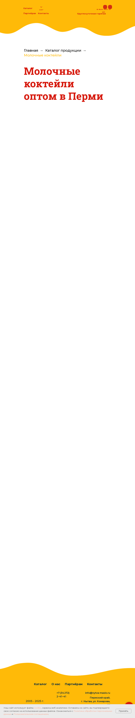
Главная (31, 50)
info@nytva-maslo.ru (97, 694)
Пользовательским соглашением (31, 714)
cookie (37, 708)
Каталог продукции (63, 50)
